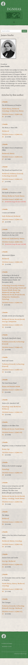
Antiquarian (6, 297)
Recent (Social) (20, 295)
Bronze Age (16, 290)
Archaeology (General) (9, 176)
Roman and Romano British (11, 386)
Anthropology (13, 288)
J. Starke (5, 102)
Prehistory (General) (16, 174)
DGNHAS (14, 9)
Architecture (14, 111)
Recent (12, 295)
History (21, 111)
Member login (6, 646)
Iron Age (12, 292)
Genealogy (5, 111)
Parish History (6, 109)
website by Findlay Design (20, 653)
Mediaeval (15, 109)
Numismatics (15, 297)
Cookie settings (6, 643)
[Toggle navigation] (14, 22)
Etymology (5, 299)
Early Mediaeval (7, 216)
